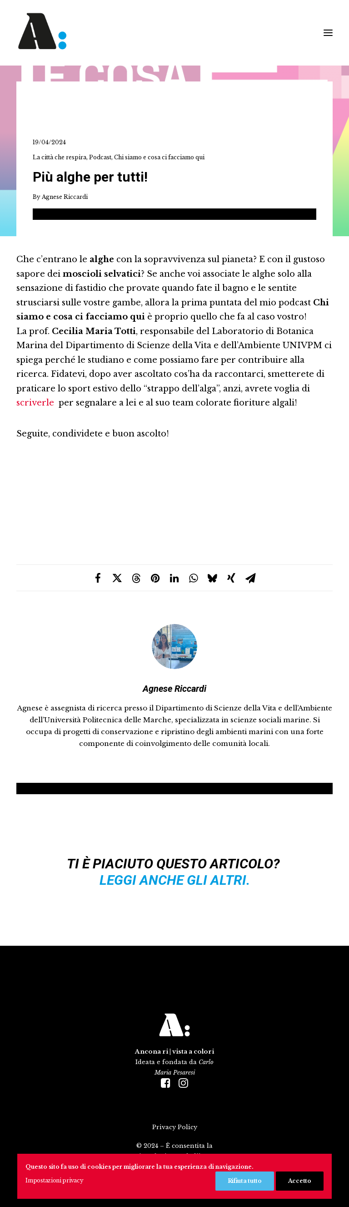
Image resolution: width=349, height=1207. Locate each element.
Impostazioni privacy (54, 1180)
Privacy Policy (174, 1127)
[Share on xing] (231, 578)
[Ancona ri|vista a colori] (132, 32)
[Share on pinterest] (155, 578)
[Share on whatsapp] (193, 578)
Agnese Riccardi (65, 196)
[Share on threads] (136, 578)
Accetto (299, 1180)
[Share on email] (250, 578)
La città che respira (59, 157)
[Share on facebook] (98, 578)
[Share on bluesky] (212, 578)
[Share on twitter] (117, 578)
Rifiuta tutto (245, 1180)
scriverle (35, 403)
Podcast (100, 157)
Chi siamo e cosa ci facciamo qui (159, 157)
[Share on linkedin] (174, 578)
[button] (328, 33)
